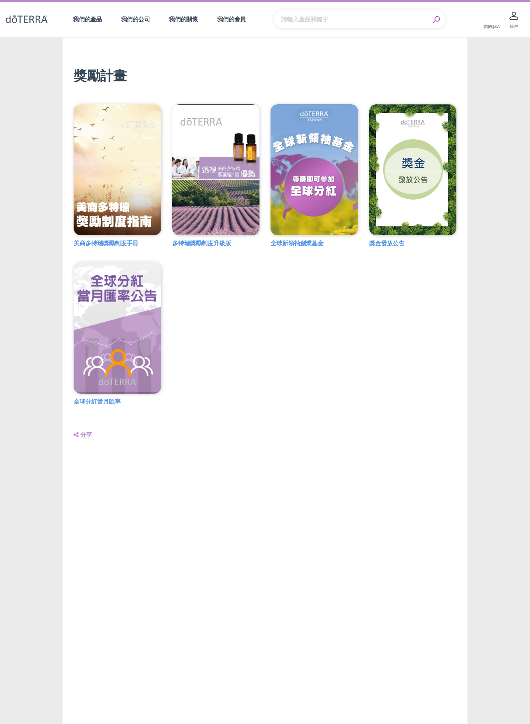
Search (436, 19)
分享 (83, 434)
